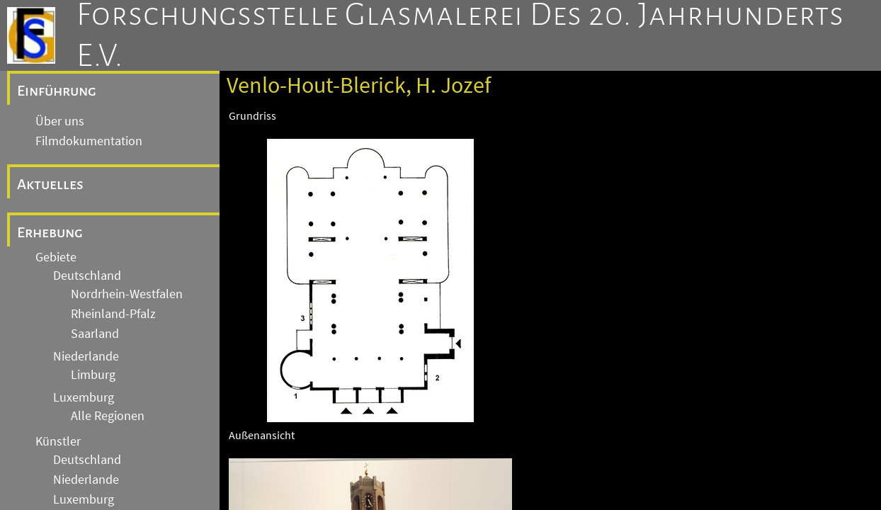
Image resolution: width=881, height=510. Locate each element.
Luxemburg (83, 397)
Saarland (95, 333)
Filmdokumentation (88, 141)
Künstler (58, 441)
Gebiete (55, 257)
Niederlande (86, 356)
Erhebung (50, 232)
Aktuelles (50, 184)
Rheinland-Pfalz (113, 314)
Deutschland (87, 275)
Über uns (59, 121)
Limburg (93, 374)
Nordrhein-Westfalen (127, 294)
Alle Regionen (107, 416)
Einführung (56, 90)
